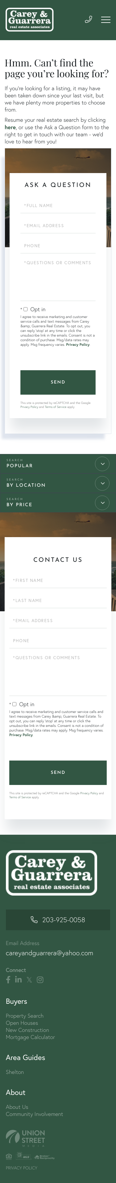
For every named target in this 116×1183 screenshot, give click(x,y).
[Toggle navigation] (105, 20)
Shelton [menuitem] (15, 1071)
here (10, 127)
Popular (19, 466)
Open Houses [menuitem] (22, 1022)
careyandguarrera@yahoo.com (49, 953)
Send (58, 382)
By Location (26, 485)
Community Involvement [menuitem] (34, 1113)
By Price (19, 505)
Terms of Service (56, 407)
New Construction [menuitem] (27, 1029)
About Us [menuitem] (17, 1106)
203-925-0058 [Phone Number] (63, 920)
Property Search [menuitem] (25, 1015)
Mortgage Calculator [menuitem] (30, 1037)
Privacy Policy (78, 344)
